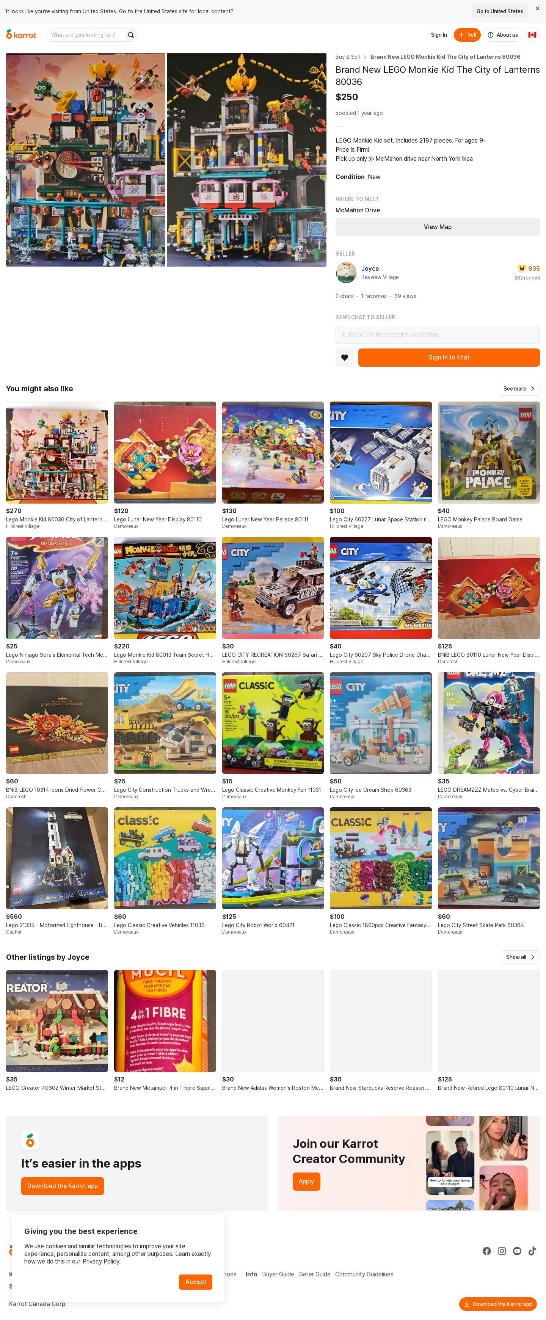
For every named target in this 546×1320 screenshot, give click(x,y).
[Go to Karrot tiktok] (532, 1251)
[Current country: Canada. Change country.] (532, 34)
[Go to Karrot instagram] (502, 1251)
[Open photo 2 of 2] (246, 160)
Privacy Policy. (102, 1261)
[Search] (131, 35)
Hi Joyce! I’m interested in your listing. (438, 335)
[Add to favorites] (345, 357)
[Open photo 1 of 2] (85, 160)
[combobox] (86, 35)
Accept (195, 1281)
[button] (519, 389)
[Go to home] (21, 35)
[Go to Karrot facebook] (486, 1251)
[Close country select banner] (537, 8)
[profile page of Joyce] (346, 272)
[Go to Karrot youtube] (517, 1251)
